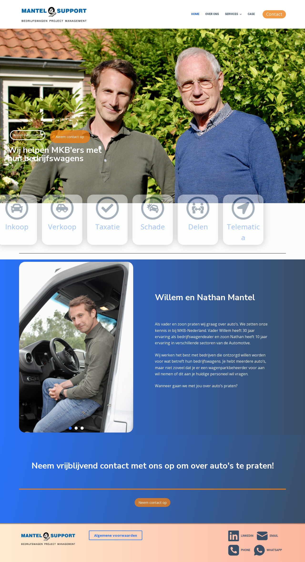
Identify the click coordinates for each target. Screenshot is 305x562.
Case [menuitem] (251, 14)
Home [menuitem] (195, 14)
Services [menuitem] (234, 14)
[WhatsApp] (268, 550)
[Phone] (239, 550)
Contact (274, 14)
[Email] (267, 536)
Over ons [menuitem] (212, 14)
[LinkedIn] (241, 536)
